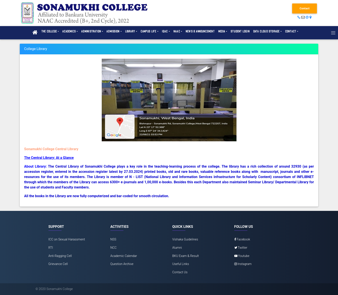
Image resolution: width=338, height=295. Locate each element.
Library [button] (130, 31)
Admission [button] (113, 31)
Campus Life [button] (148, 31)
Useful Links (180, 264)
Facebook (242, 239)
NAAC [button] (176, 31)
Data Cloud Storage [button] (266, 31)
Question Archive (121, 264)
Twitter (240, 248)
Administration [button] (91, 31)
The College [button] (49, 31)
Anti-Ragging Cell (60, 256)
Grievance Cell (58, 264)
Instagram (243, 264)
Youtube (242, 256)
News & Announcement (200, 31)
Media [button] (221, 31)
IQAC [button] (165, 31)
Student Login (240, 31)
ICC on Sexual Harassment (66, 239)
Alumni (177, 248)
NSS (113, 239)
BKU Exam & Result (185, 256)
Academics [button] (69, 31)
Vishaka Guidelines (185, 239)
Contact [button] (290, 31)
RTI (50, 248)
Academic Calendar (123, 256)
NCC (113, 248)
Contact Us (180, 272)
